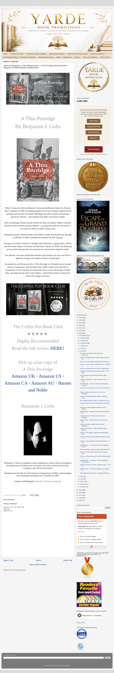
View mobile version (38, 564)
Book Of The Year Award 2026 (77, 54)
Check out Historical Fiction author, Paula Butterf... (95, 368)
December (83, 335)
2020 (80, 333)
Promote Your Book (16, 54)
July (81, 348)
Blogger (67, 665)
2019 (80, 490)
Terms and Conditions (90, 57)
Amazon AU (42, 383)
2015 (80, 500)
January (83, 486)
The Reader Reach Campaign (36, 54)
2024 (80, 322)
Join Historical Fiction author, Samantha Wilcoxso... (95, 473)
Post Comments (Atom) (19, 570)
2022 (80, 328)
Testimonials (67, 57)
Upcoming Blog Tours (97, 54)
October (83, 340)
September (83, 343)
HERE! (57, 348)
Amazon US (50, 376)
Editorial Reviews (93, 132)
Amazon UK (23, 376)
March (82, 481)
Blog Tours (93, 138)
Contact (77, 57)
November (83, 338)
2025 (80, 320)
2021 (80, 330)
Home (5, 54)
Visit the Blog (93, 121)
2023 (80, 325)
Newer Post (8, 560)
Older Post (67, 560)
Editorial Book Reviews (56, 54)
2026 (80, 317)
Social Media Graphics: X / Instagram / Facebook (19, 57)
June (82, 351)
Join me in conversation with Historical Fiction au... (95, 361)
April (81, 479)
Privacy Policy (104, 57)
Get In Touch (93, 149)
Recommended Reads (45, 57)
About (58, 57)
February (83, 484)
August (82, 346)
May (81, 476)
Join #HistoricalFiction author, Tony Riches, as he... (95, 400)
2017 (80, 495)
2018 (80, 492)
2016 (80, 498)
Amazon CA (15, 383)
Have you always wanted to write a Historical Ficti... (95, 449)
